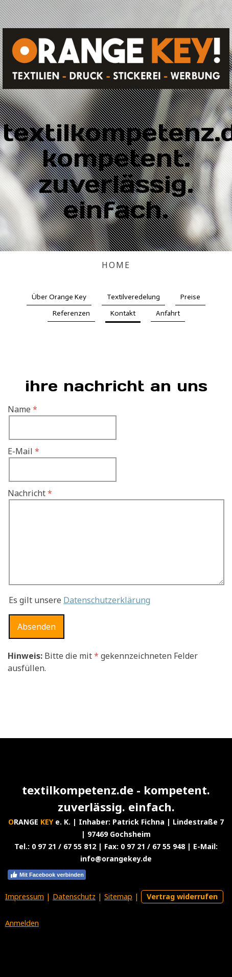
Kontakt (122, 313)
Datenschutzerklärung (106, 600)
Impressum (24, 896)
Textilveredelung (133, 297)
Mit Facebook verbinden (47, 875)
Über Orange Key (59, 297)
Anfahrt (168, 313)
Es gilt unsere (79, 600)
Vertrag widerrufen (182, 896)
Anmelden (22, 923)
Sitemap (118, 896)
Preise (190, 297)
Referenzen (71, 313)
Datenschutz (74, 896)
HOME (116, 265)
